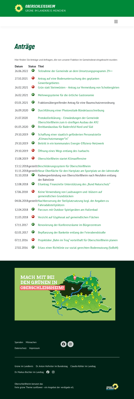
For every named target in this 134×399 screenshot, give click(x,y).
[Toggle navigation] (116, 21)
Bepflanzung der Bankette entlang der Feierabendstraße (72, 232)
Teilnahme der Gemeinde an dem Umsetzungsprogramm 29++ (75, 71)
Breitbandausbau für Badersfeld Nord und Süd (65, 127)
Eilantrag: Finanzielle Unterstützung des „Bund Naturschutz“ (74, 184)
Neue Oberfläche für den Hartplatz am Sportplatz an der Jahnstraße (78, 171)
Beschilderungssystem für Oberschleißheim (64, 166)
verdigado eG (67, 387)
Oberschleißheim (40, 6)
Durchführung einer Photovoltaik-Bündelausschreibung (71, 110)
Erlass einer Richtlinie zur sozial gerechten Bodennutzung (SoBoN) (78, 247)
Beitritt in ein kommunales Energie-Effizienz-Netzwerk (71, 143)
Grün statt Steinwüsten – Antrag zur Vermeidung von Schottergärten (78, 87)
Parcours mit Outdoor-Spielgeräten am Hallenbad (68, 209)
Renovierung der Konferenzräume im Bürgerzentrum (69, 225)
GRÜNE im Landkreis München (45, 10)
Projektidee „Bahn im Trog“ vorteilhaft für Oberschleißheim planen (78, 240)
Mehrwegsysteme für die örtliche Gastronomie (66, 95)
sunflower (38, 387)
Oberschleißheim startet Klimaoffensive (62, 158)
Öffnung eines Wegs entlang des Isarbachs (63, 151)
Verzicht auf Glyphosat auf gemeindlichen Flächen (68, 217)
